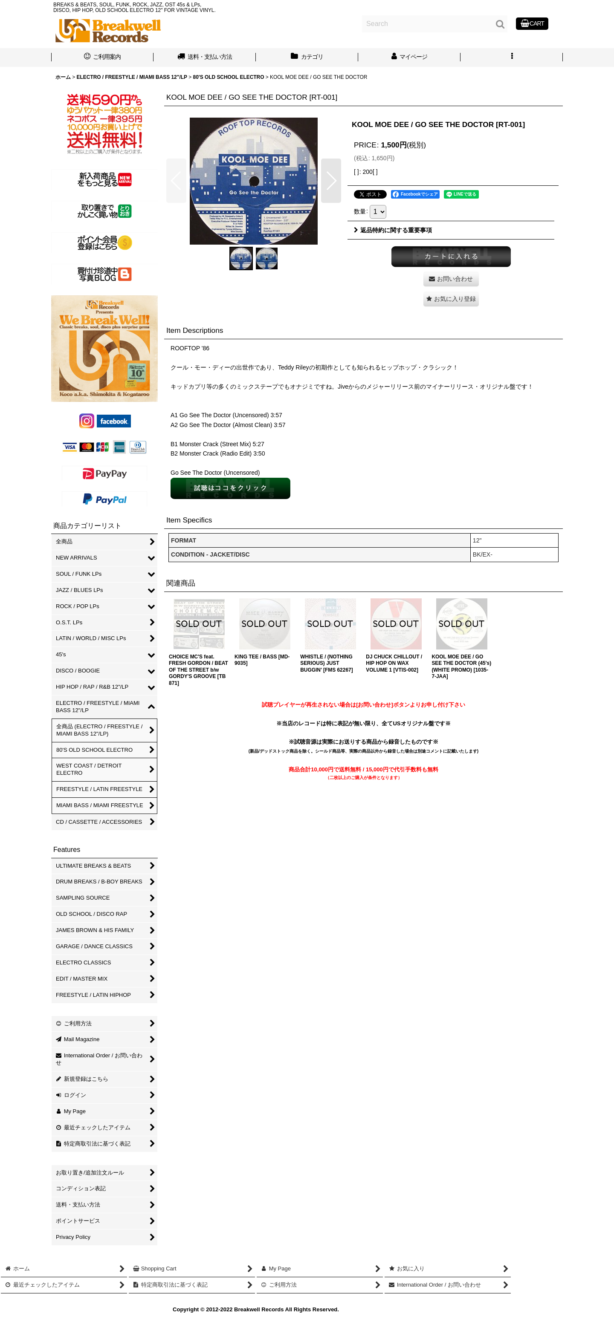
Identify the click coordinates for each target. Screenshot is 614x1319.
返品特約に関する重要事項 (393, 230)
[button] (511, 57)
